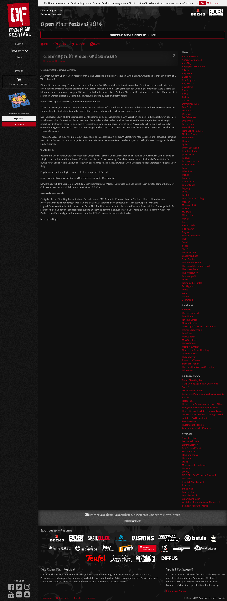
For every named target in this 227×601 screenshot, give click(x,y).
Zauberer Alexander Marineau (196, 428)
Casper (185, 100)
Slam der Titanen (190, 363)
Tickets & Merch (19, 82)
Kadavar (186, 157)
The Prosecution (190, 272)
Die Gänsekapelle (190, 441)
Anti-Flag (186, 63)
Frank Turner (188, 137)
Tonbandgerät (189, 276)
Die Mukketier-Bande (192, 390)
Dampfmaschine (190, 103)
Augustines (187, 73)
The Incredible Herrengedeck (196, 266)
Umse (185, 289)
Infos (19, 64)
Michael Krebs (189, 343)
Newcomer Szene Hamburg (196, 350)
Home (19, 44)
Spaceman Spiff (190, 255)
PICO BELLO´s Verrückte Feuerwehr (199, 475)
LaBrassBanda (189, 181)
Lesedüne (187, 333)
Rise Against (188, 228)
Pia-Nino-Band (189, 421)
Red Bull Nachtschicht (193, 482)
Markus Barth (188, 336)
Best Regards (188, 80)
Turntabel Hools (190, 495)
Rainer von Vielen (191, 360)
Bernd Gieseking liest (192, 380)
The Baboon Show (191, 262)
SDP (184, 239)
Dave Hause (188, 110)
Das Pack (186, 107)
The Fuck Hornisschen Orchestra (198, 367)
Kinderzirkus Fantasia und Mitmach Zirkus (202, 404)
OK (202, 3)
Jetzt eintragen (132, 520)
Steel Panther (188, 259)
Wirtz (184, 293)
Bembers (186, 309)
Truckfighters (188, 286)
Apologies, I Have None (193, 66)
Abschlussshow (189, 438)
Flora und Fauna (190, 455)
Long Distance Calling (193, 198)
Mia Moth (186, 212)
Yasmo (185, 296)
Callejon (186, 97)
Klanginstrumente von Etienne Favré (200, 407)
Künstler (59, 43)
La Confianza (188, 184)
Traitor (185, 279)
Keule (184, 168)
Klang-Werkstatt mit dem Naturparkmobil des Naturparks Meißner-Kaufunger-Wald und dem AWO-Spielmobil (202, 414)
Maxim (185, 208)
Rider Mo (186, 485)
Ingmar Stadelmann (192, 329)
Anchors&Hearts (190, 56)
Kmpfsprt (186, 178)
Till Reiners (187, 370)
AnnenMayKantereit (192, 59)
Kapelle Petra (188, 164)
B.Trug (185, 93)
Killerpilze (187, 171)
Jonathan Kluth (189, 151)
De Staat (186, 114)
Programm (19, 50)
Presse (19, 71)
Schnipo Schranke (191, 235)
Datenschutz (62, 598)
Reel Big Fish (188, 225)
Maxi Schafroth (189, 340)
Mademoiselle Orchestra (194, 465)
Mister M (186, 468)
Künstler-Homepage (54, 61)
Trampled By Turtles (192, 282)
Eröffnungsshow (190, 444)
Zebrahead (187, 299)
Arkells (185, 70)
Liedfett (186, 195)
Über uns (90, 598)
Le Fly (185, 191)
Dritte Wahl (187, 120)
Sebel (185, 242)
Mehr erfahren (214, 3)
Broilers (186, 90)
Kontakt (77, 598)
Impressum (46, 598)
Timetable (78, 43)
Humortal (186, 458)
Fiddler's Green (189, 134)
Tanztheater (188, 492)
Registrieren (19, 118)
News (19, 57)
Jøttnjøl (185, 461)
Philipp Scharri (189, 357)
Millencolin (187, 215)
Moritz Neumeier (190, 346)
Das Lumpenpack (190, 313)
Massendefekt (189, 205)
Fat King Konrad (189, 319)
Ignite (184, 144)
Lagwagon (187, 188)
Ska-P (185, 249)
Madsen (186, 201)
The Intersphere (190, 269)
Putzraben (187, 478)
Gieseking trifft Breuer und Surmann (199, 326)
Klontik (185, 174)
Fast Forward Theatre (192, 448)
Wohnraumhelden (191, 498)
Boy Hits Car (188, 83)
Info (44, 43)
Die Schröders (189, 117)
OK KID (185, 471)
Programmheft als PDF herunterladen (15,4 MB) (132, 34)
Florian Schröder (190, 323)
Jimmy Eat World (190, 147)
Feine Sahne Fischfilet (192, 130)
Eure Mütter (188, 316)
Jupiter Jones (188, 154)
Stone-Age (187, 488)
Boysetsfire (187, 87)
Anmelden (19, 124)
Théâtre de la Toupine (193, 424)
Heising (185, 141)
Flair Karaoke (188, 451)
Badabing (186, 76)
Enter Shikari (188, 127)
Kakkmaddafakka (190, 161)
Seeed (185, 245)
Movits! (185, 218)
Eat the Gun (188, 124)
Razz (184, 222)
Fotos (95, 43)
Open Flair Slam (190, 353)
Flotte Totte (188, 400)
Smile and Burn (189, 252)
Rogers (185, 232)
